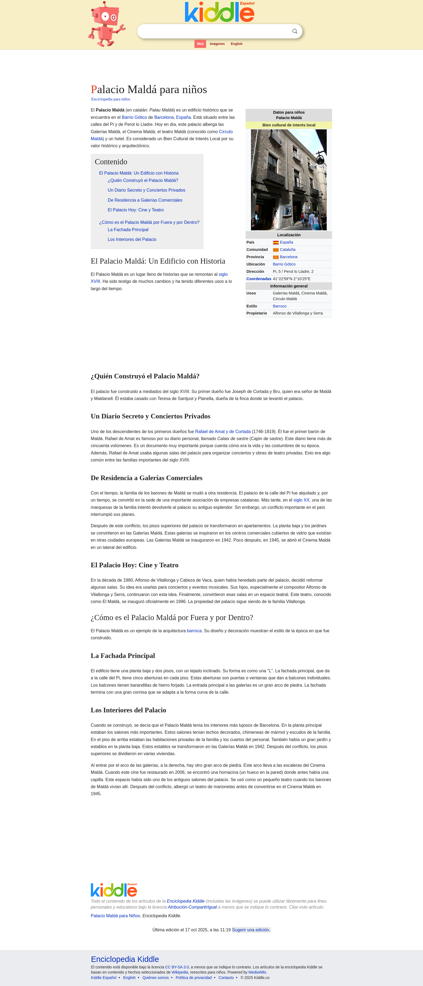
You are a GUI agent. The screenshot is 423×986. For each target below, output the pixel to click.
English (237, 44)
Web (200, 44)
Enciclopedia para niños (110, 99)
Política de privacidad (194, 977)
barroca (194, 630)
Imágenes (217, 44)
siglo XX (301, 500)
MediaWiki (257, 972)
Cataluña (288, 249)
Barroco (279, 306)
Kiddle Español (103, 977)
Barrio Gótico (284, 264)
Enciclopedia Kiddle (186, 901)
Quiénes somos (156, 977)
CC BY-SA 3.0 (177, 967)
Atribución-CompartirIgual (192, 907)
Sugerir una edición (250, 930)
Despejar (283, 31)
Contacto (226, 977)
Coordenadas (258, 279)
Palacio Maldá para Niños (115, 915)
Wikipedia (180, 972)
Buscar (294, 31)
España (286, 242)
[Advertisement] (211, 65)
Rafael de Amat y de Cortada (223, 431)
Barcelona (289, 257)
